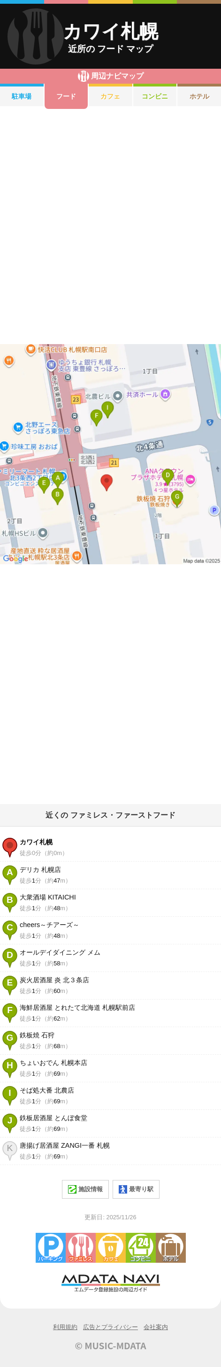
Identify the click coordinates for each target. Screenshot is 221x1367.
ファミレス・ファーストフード (81, 1248)
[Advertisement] (110, 226)
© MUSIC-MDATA (110, 1345)
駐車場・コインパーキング (51, 1248)
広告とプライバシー (110, 1327)
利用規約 (65, 1327)
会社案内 (156, 1327)
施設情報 (85, 1189)
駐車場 (21, 96)
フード (66, 96)
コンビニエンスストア (141, 1248)
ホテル (199, 96)
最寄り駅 (136, 1189)
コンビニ (155, 96)
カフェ (110, 96)
